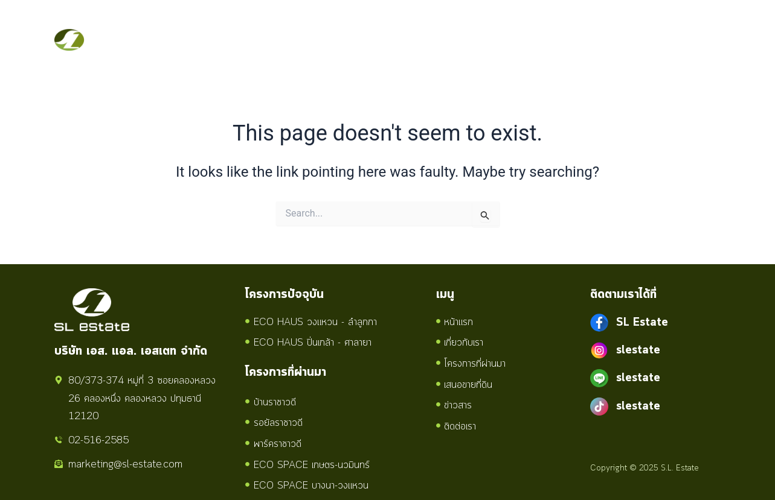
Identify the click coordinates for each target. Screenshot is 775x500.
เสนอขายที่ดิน (438, 26)
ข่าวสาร (508, 26)
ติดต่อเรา (185, 54)
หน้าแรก (183, 26)
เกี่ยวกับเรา (249, 26)
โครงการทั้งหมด (341, 26)
